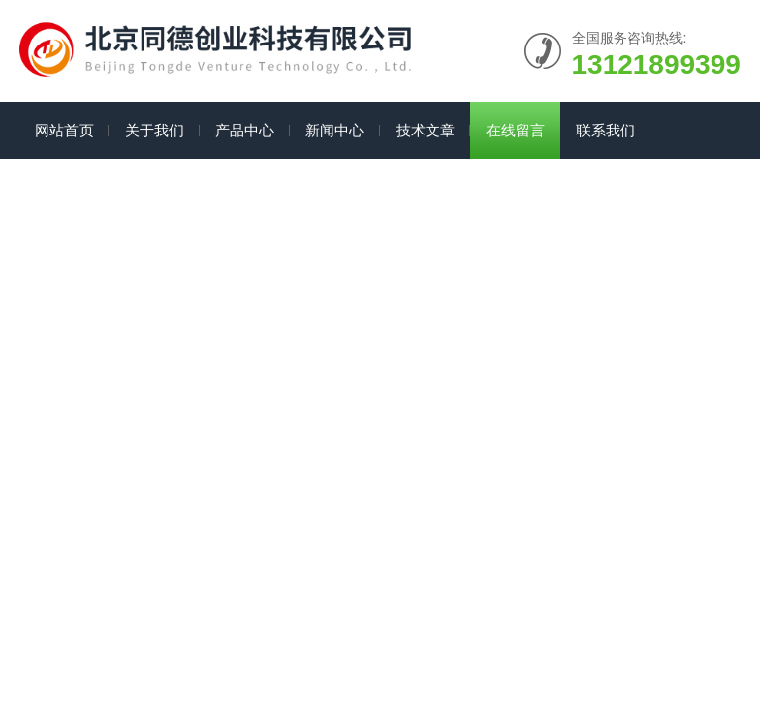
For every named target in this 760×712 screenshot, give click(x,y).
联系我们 (605, 130)
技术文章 (425, 130)
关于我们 (154, 130)
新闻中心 (334, 130)
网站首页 (64, 130)
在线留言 (515, 130)
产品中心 (244, 130)
